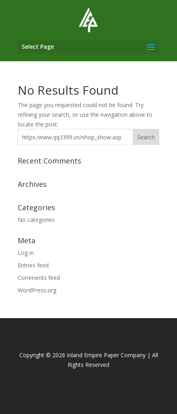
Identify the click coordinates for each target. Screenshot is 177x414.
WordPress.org (37, 290)
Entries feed (33, 265)
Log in (26, 253)
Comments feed (39, 278)
